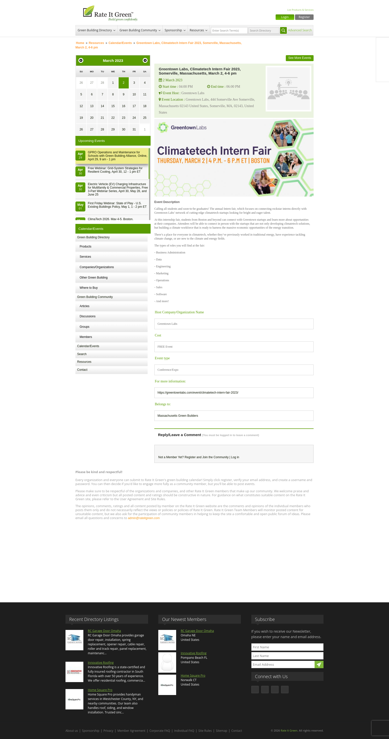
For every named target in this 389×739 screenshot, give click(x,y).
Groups (84, 326)
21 (102, 118)
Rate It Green (289, 730)
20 (91, 118)
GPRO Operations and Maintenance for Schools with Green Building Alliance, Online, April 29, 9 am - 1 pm (117, 156)
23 (123, 118)
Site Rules (205, 731)
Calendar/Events (120, 43)
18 (144, 106)
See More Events (299, 58)
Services (85, 256)
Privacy (108, 731)
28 (102, 82)
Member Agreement (131, 731)
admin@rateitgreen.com (144, 518)
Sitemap (221, 731)
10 (134, 94)
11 (144, 94)
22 (113, 118)
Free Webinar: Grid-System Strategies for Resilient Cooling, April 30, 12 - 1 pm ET (115, 169)
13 (91, 106)
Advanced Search (300, 30)
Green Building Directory (95, 30)
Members (86, 337)
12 (81, 106)
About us (71, 731)
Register (304, 17)
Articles (84, 306)
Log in (235, 457)
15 (113, 106)
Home (80, 43)
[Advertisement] (194, 559)
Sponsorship (173, 30)
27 (91, 82)
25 (144, 118)
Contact (82, 369)
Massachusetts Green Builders (178, 415)
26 (81, 82)
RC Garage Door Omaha (104, 631)
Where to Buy (89, 287)
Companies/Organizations (97, 267)
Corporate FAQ (160, 731)
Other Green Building (94, 277)
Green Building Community (138, 30)
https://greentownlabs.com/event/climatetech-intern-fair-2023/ (198, 392)
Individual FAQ (184, 731)
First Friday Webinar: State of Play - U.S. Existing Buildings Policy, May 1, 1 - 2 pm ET (117, 205)
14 (102, 106)
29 (113, 129)
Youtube (383, 75)
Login (285, 17)
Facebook (383, 44)
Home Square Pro (100, 690)
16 (123, 106)
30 (123, 129)
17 (134, 106)
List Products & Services (300, 9)
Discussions (88, 316)
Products (85, 246)
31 (134, 129)
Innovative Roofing (101, 662)
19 (81, 118)
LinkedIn (383, 65)
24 (134, 118)
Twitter (383, 54)
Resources (197, 30)
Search (82, 354)
